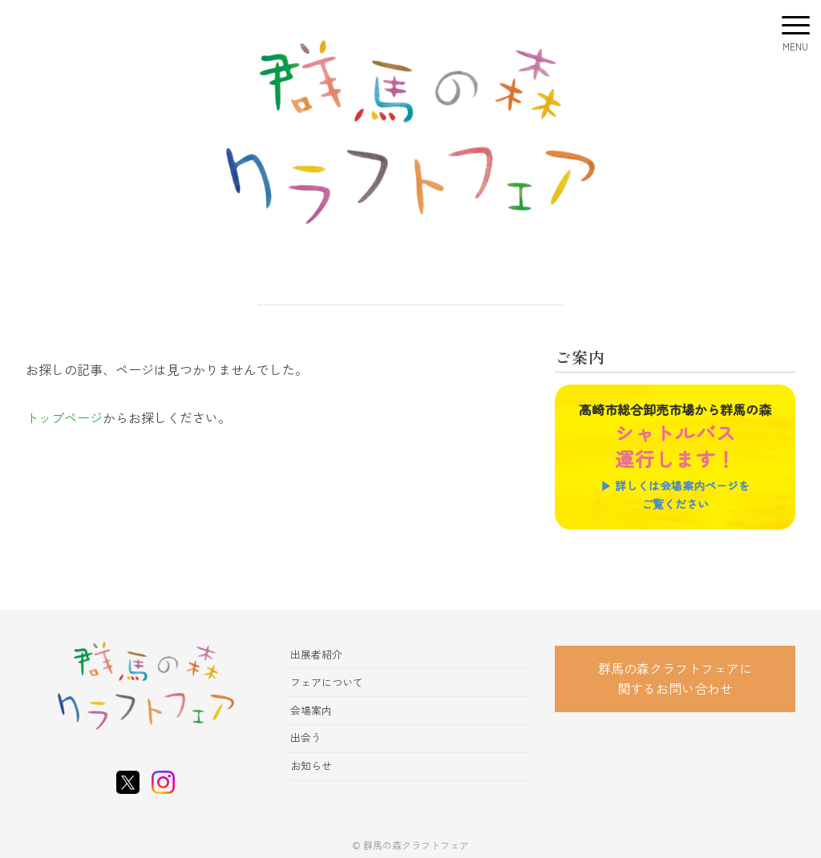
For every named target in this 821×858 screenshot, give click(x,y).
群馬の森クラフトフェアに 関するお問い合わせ (675, 679)
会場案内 (311, 710)
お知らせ (311, 765)
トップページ (64, 417)
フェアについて (326, 682)
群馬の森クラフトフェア (416, 845)
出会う (306, 737)
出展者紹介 (316, 654)
